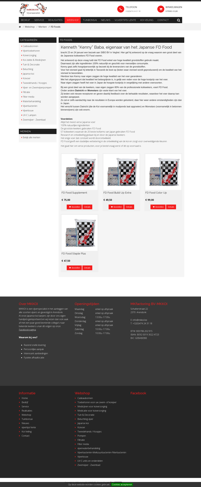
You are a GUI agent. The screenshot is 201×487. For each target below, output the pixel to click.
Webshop (73, 20)
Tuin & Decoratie (84, 414)
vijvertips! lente (125, 20)
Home (23, 398)
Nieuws (105, 20)
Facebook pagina (27, 329)
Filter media (81, 444)
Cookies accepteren (122, 484)
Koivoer (79, 427)
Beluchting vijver (83, 419)
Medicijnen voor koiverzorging (90, 406)
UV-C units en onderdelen (88, 460)
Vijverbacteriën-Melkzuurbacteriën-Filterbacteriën (100, 452)
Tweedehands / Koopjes (88, 431)
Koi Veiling (146, 20)
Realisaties (55, 20)
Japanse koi (81, 423)
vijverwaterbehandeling (87, 448)
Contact (163, 20)
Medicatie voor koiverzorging (90, 410)
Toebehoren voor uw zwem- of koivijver (95, 402)
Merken (43, 26)
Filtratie (79, 439)
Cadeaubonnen (83, 398)
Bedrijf (25, 20)
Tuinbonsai (90, 20)
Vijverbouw (81, 456)
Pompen (80, 435)
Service (39, 20)
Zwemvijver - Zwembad (87, 465)
